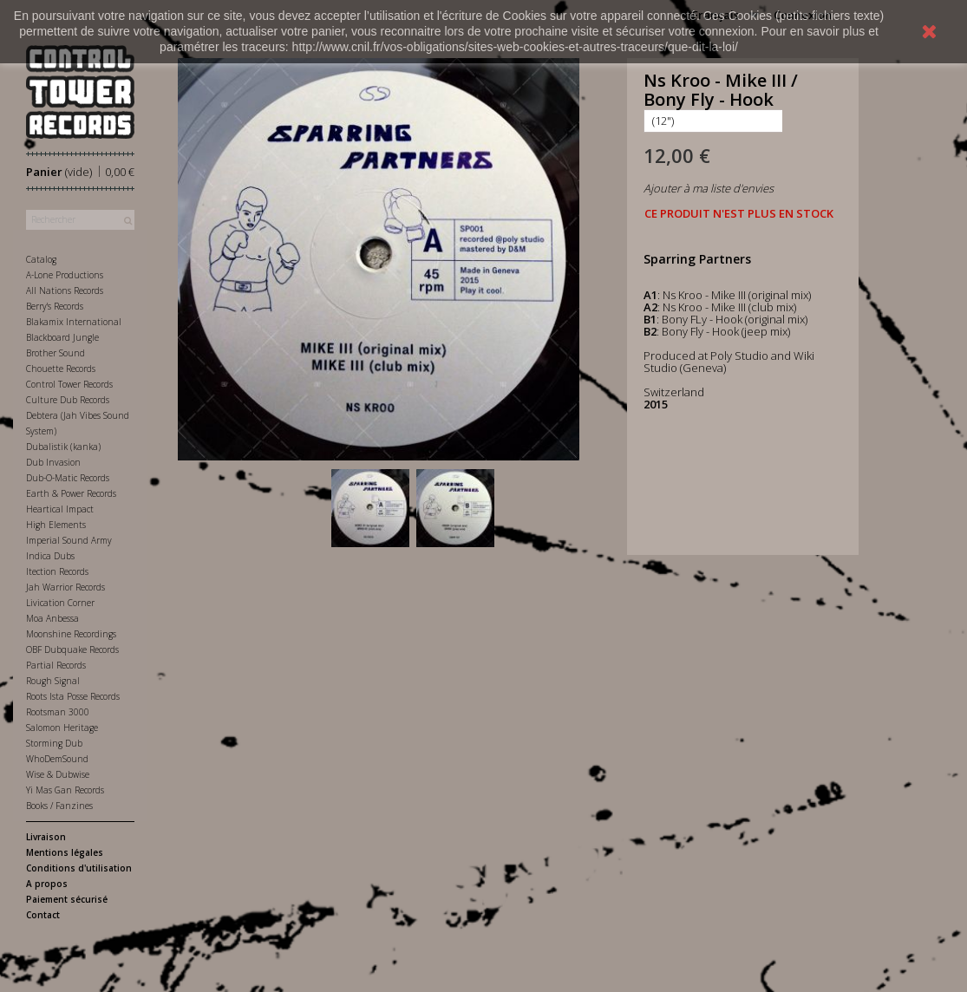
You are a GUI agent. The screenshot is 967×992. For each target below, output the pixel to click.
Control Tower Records (69, 384)
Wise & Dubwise (57, 774)
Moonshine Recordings (71, 634)
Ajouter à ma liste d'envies (709, 188)
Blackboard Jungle (62, 337)
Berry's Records (54, 306)
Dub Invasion (53, 462)
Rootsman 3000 (57, 712)
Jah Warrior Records (65, 587)
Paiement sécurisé (67, 899)
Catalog (41, 259)
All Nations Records (64, 290)
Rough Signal (53, 681)
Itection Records (57, 571)
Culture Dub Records (67, 400)
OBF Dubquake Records (72, 649)
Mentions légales (64, 852)
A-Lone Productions (64, 275)
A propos (47, 884)
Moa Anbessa (52, 618)
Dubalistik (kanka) (63, 447)
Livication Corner (60, 603)
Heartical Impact (60, 509)
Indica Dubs (50, 556)
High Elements (56, 525)
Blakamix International (73, 322)
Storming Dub (54, 743)
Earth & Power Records (71, 493)
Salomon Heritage (62, 727)
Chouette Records (60, 368)
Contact (43, 915)
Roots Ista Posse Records (73, 696)
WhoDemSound (57, 759)
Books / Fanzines (59, 805)
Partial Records (56, 665)
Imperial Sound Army (69, 540)
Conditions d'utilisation (79, 868)
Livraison (46, 837)
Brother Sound (55, 353)
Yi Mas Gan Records (65, 790)
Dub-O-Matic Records (67, 478)
